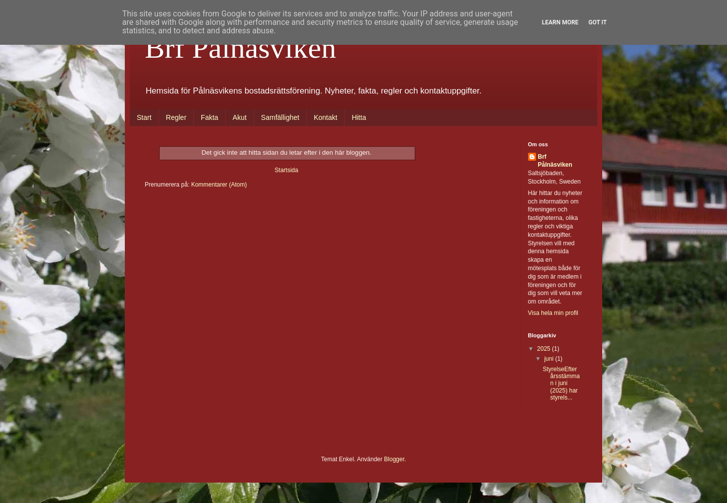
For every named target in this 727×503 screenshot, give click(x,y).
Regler (176, 117)
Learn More (560, 22)
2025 (544, 348)
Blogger (394, 459)
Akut (240, 117)
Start (144, 117)
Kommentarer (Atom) (219, 184)
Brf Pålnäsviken (240, 47)
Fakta (209, 117)
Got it (597, 22)
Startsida (286, 170)
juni (549, 358)
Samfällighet (280, 117)
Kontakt (325, 117)
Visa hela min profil (553, 312)
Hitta (359, 117)
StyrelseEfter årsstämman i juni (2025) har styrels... (561, 384)
